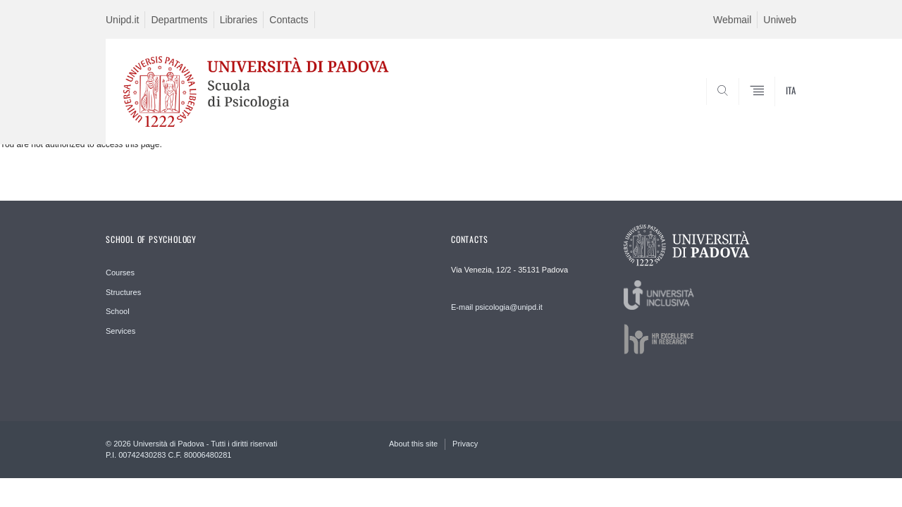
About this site (413, 443)
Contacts (288, 19)
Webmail (732, 19)
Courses (120, 272)
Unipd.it (122, 19)
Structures (123, 292)
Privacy (465, 443)
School (118, 311)
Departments (179, 19)
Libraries (239, 19)
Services (120, 331)
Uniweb (779, 19)
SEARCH (771, 110)
